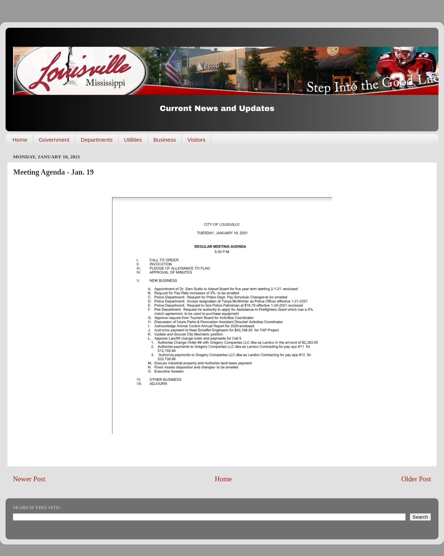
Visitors (196, 140)
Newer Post (29, 479)
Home (20, 140)
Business (165, 140)
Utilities (133, 140)
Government (54, 140)
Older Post (416, 479)
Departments (96, 140)
